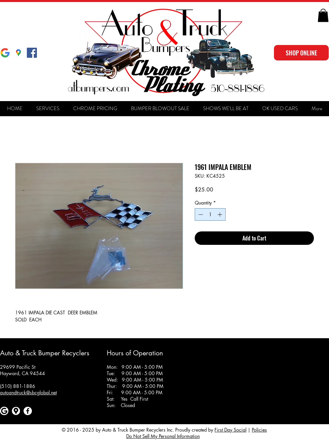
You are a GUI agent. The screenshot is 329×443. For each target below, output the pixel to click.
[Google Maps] (18, 53)
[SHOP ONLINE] (301, 52)
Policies (259, 430)
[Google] (5, 53)
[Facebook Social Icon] (32, 53)
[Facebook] (27, 411)
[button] (323, 15)
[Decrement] (200, 214)
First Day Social (230, 430)
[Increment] (220, 214)
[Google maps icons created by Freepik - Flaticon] (16, 411)
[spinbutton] (210, 214)
